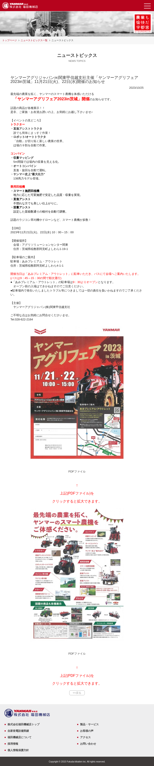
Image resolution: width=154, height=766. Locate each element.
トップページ (9, 40)
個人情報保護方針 (18, 750)
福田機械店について (20, 737)
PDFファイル (77, 471)
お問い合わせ (88, 743)
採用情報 (13, 743)
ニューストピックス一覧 (34, 40)
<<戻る (77, 692)
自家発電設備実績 (18, 731)
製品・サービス (89, 724)
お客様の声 (86, 731)
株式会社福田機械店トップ (23, 724)
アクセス (85, 737)
